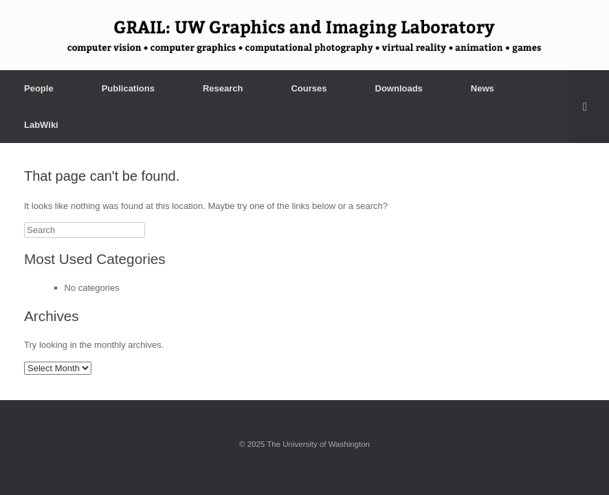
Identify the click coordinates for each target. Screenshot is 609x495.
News (482, 88)
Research (223, 88)
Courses (308, 88)
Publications (128, 88)
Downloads (399, 88)
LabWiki (41, 125)
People (39, 88)
